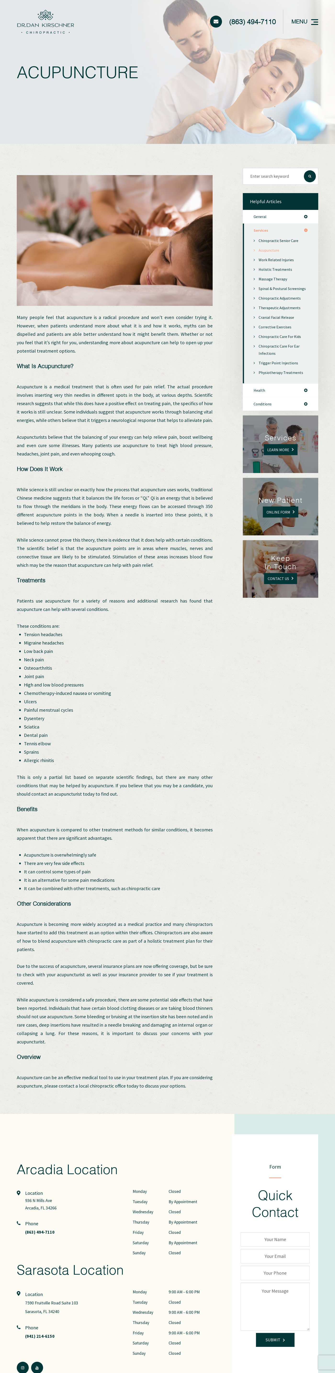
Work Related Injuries (278, 260)
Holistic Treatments (277, 270)
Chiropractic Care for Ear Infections (281, 357)
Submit (273, 1340)
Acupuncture (270, 251)
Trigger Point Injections (280, 371)
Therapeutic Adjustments (281, 316)
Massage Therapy (274, 280)
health (260, 399)
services (261, 231)
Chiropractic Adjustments (281, 306)
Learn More (278, 458)
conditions (263, 413)
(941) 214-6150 (41, 1335)
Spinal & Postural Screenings (274, 293)
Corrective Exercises (277, 335)
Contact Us (278, 587)
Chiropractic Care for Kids (282, 344)
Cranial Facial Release (278, 325)
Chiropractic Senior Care (280, 241)
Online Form (278, 521)
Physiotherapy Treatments (283, 380)
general (260, 217)
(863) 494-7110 (252, 22)
